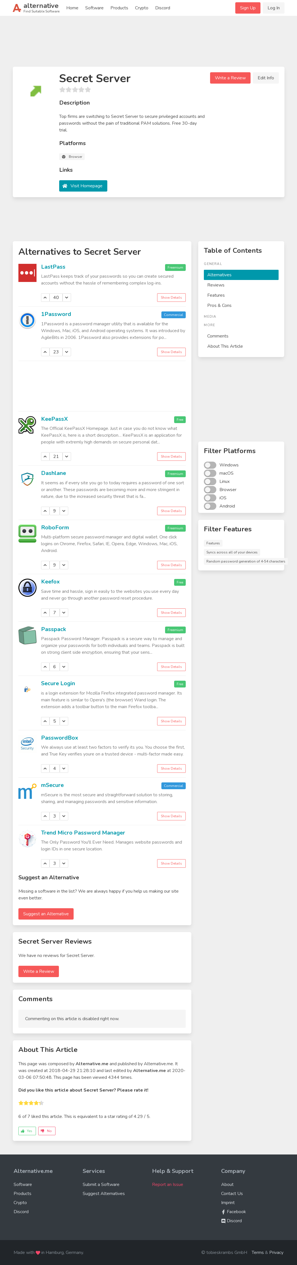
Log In (274, 8)
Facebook (233, 1212)
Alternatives (219, 275)
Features (216, 295)
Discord (162, 8)
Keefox (50, 581)
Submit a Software (101, 1184)
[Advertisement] (149, 43)
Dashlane (53, 473)
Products (119, 8)
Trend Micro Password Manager (83, 833)
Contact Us (232, 1193)
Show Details (171, 297)
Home (72, 8)
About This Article (225, 346)
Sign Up (248, 8)
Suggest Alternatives (104, 1193)
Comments (217, 336)
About (227, 1184)
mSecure (52, 785)
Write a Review (230, 78)
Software (94, 8)
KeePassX (54, 419)
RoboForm (55, 527)
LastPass (53, 267)
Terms (258, 1252)
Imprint (228, 1203)
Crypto (141, 8)
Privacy (276, 1252)
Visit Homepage (86, 186)
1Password (56, 314)
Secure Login (58, 683)
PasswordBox (59, 738)
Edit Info (266, 78)
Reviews (216, 285)
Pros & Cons (219, 305)
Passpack (53, 629)
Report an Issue (167, 1184)
